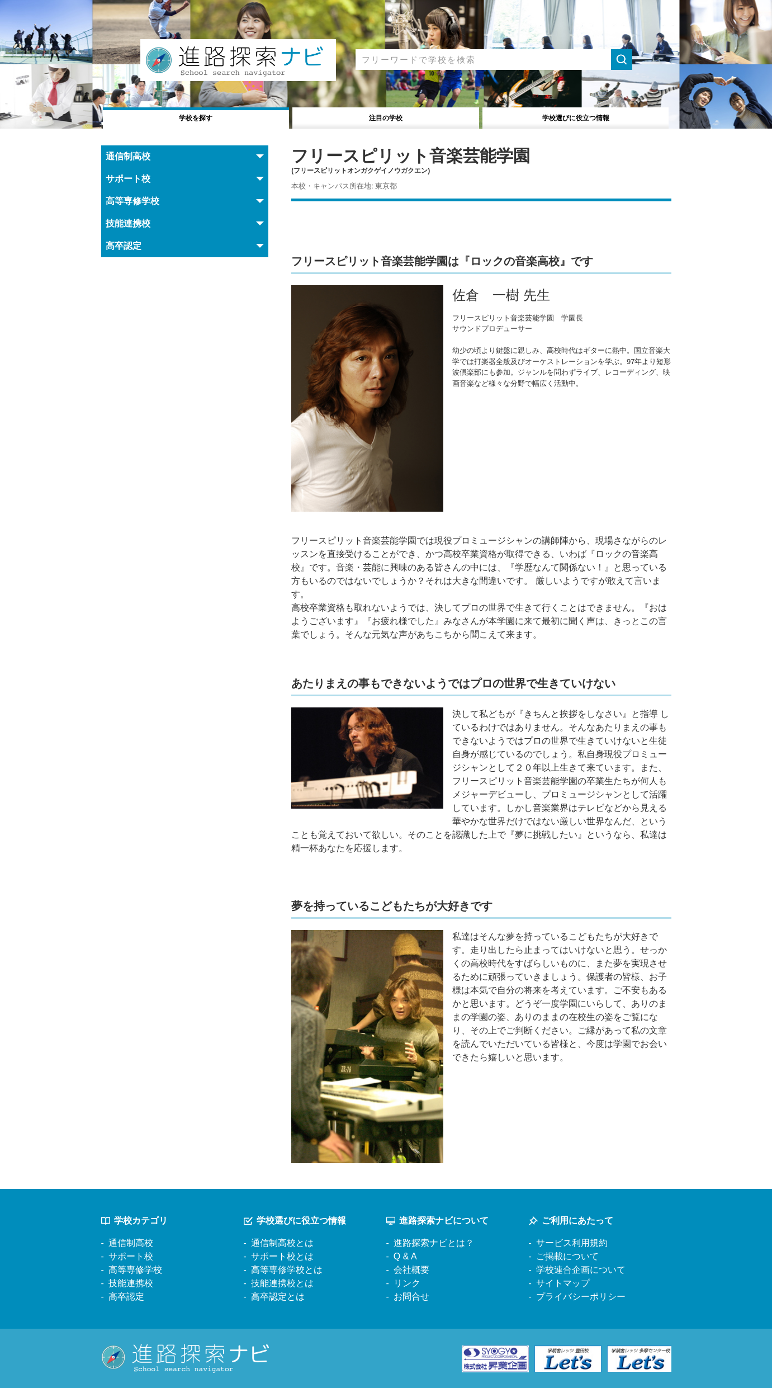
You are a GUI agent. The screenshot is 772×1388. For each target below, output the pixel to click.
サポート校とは (282, 1256)
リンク (407, 1283)
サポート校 (130, 1256)
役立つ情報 (576, 116)
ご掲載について (567, 1256)
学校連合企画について (581, 1269)
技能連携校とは (282, 1283)
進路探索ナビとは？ (434, 1243)
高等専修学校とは (287, 1269)
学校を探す (196, 116)
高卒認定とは (278, 1296)
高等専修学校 (135, 1269)
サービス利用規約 (572, 1243)
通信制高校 (130, 1243)
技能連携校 (130, 1283)
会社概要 (411, 1269)
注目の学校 (386, 116)
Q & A (405, 1256)
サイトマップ (563, 1283)
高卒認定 (126, 1296)
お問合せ (411, 1296)
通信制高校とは (282, 1243)
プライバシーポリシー (581, 1296)
